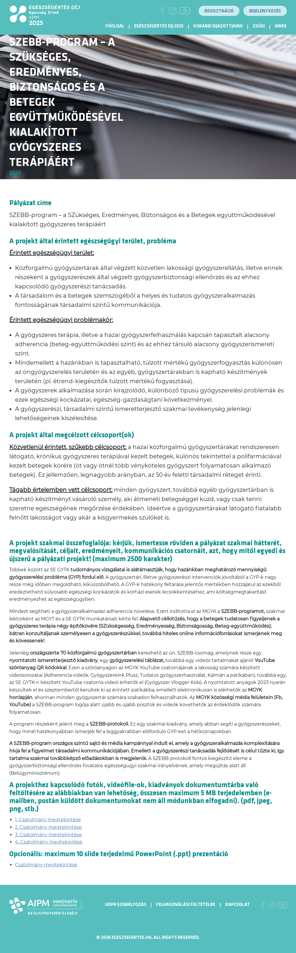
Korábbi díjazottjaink (218, 26)
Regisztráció (219, 11)
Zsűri (259, 26)
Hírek (281, 26)
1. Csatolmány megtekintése (48, 819)
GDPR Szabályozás (125, 904)
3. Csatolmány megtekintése (48, 834)
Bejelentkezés (265, 11)
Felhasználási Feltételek (185, 904)
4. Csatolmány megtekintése (48, 842)
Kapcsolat (237, 904)
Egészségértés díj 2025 (159, 26)
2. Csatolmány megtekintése (48, 827)
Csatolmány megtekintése (46, 864)
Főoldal (115, 26)
